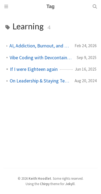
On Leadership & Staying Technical (40, 81)
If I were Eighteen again (34, 69)
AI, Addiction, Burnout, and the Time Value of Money (39, 46)
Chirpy (45, 184)
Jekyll (70, 184)
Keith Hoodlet (40, 178)
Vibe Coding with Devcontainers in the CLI (41, 58)
